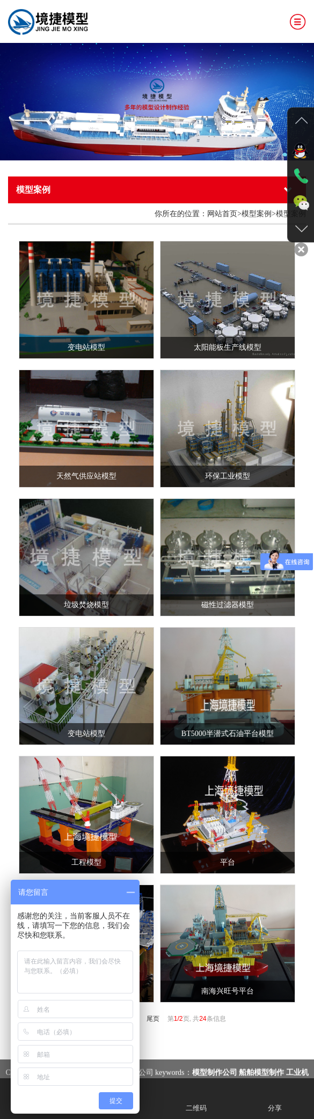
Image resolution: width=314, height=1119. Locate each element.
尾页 (153, 1018)
